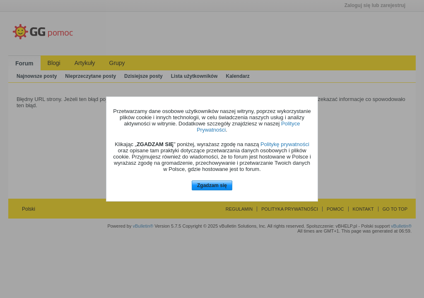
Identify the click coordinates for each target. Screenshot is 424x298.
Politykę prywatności (284, 144)
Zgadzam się (212, 185)
